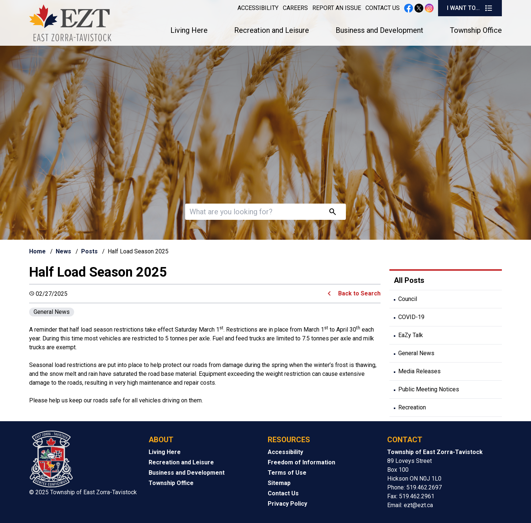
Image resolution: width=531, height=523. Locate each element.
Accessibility (257, 7)
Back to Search (359, 293)
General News (52, 311)
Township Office (476, 30)
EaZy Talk (410, 335)
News (63, 251)
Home (37, 251)
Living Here (189, 30)
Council (407, 298)
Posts (89, 251)
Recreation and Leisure (271, 30)
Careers (295, 7)
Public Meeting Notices (428, 389)
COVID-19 (411, 317)
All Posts (409, 280)
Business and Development (379, 30)
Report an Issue (336, 7)
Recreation (412, 407)
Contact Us (382, 7)
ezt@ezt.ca (418, 505)
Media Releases (419, 371)
